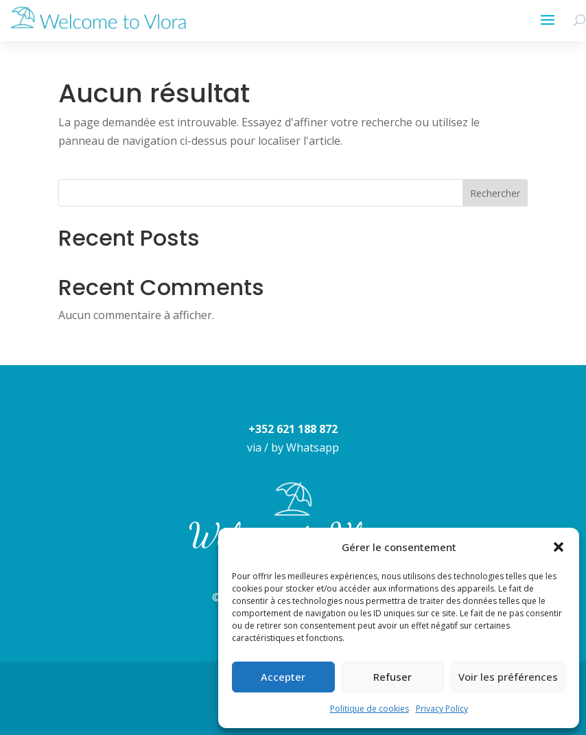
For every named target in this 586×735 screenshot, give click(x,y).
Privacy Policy (442, 708)
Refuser (392, 677)
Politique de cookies (369, 708)
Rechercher (495, 193)
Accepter (283, 677)
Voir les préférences (508, 677)
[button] (558, 547)
